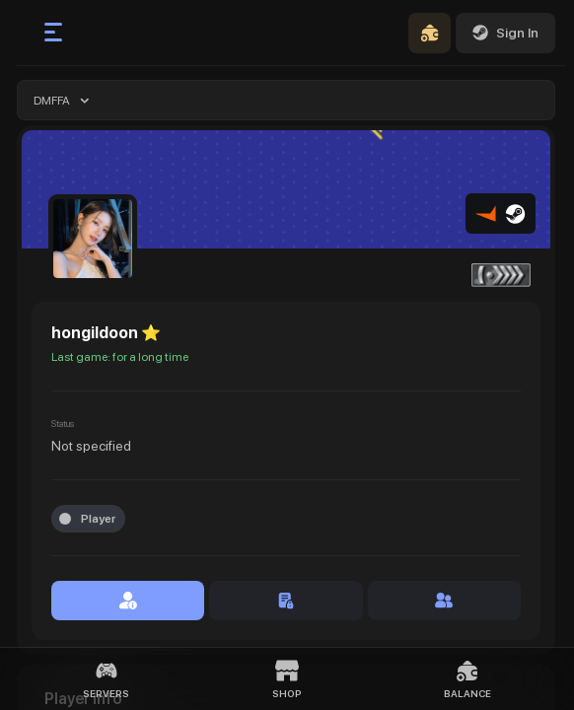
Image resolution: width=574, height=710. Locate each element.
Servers (106, 679)
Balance (467, 679)
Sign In (505, 32)
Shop (287, 679)
